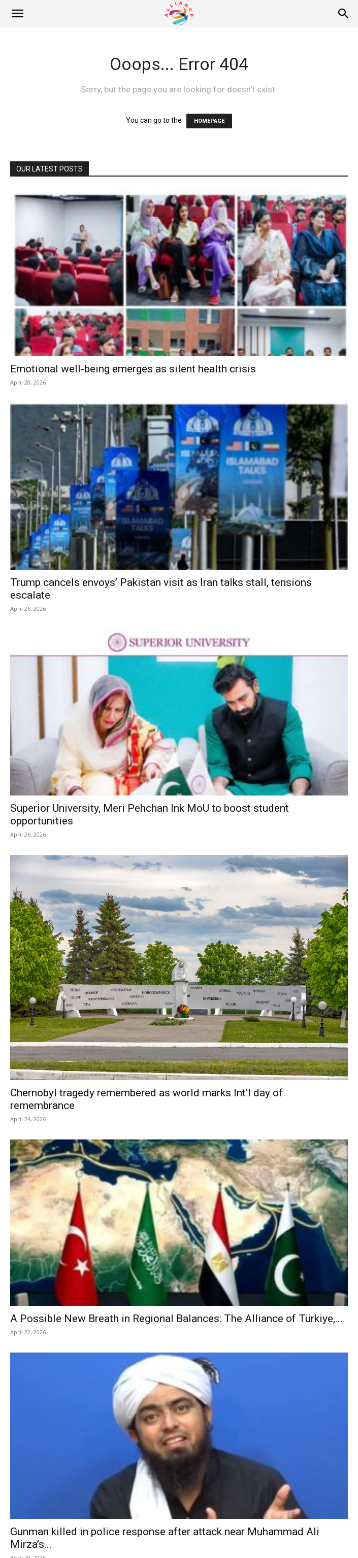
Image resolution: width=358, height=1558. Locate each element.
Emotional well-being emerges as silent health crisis (133, 369)
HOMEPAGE (209, 121)
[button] (17, 13)
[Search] (344, 13)
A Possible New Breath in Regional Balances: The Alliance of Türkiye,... (176, 1318)
